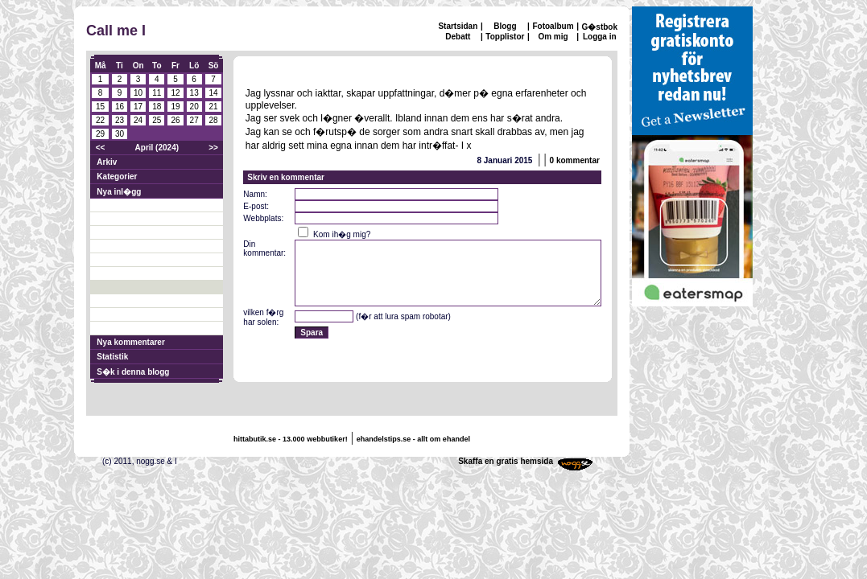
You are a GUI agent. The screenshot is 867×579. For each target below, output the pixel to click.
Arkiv (107, 162)
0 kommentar (575, 160)
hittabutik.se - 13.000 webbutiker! (290, 439)
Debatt (457, 36)
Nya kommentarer (130, 342)
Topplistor (504, 36)
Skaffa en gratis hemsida (505, 461)
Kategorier (117, 176)
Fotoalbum (552, 26)
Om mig (553, 36)
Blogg (504, 26)
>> (213, 147)
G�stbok (599, 27)
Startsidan (457, 26)
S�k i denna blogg (133, 372)
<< (100, 147)
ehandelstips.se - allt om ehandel (413, 439)
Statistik (112, 356)
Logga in (600, 36)
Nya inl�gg (119, 191)
